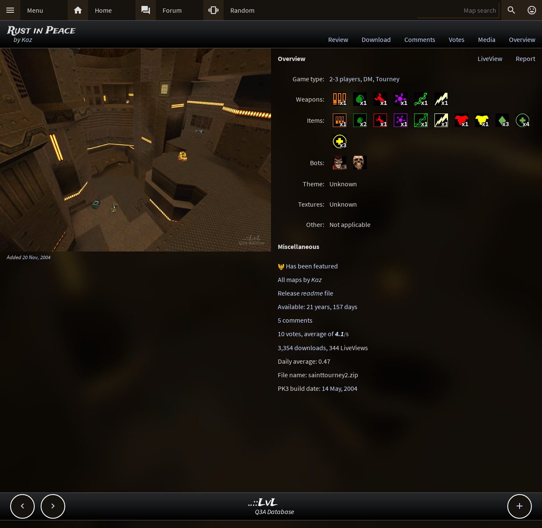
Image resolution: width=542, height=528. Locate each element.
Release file (305, 293)
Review (338, 39)
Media (486, 39)
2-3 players (344, 79)
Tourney (387, 79)
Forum (172, 10)
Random (242, 10)
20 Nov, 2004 (36, 257)
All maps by (300, 279)
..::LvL (263, 502)
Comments (419, 39)
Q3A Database (274, 511)
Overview (522, 39)
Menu (35, 10)
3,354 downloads (302, 347)
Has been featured (312, 266)
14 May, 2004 (339, 388)
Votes (457, 39)
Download (376, 39)
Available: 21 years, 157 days (317, 306)
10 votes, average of (313, 333)
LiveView (490, 58)
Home (103, 10)
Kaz (27, 39)
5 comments (295, 320)
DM (368, 79)
